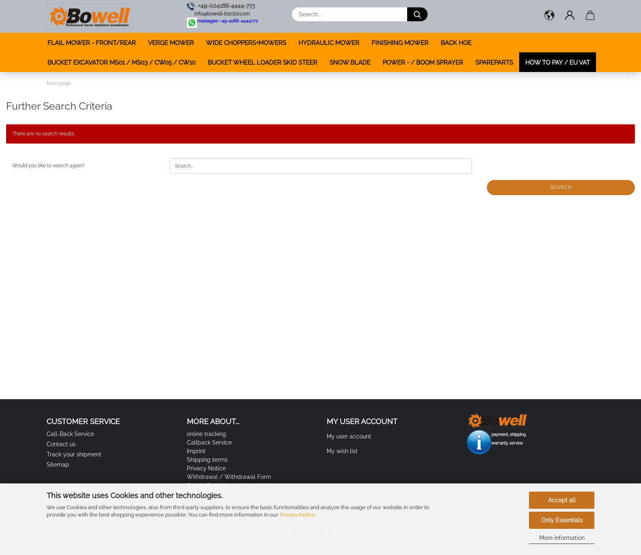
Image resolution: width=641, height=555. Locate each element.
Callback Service (209, 442)
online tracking (206, 434)
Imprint (196, 451)
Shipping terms (207, 459)
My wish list (342, 451)
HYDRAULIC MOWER (328, 43)
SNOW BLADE (349, 62)
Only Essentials (562, 520)
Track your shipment (74, 454)
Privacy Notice (297, 515)
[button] (549, 16)
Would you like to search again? (48, 166)
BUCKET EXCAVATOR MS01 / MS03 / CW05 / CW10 (121, 62)
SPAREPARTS (494, 62)
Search (561, 187)
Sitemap (58, 464)
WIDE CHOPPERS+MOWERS (246, 43)
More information (562, 538)
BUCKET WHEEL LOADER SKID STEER (262, 62)
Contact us (61, 444)
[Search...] (417, 14)
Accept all (562, 500)
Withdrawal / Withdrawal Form (229, 477)
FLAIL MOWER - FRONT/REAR (91, 43)
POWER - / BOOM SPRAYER (423, 62)
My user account (349, 436)
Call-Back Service (70, 434)
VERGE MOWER (171, 43)
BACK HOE (456, 43)
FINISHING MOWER (400, 43)
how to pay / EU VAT (557, 62)
